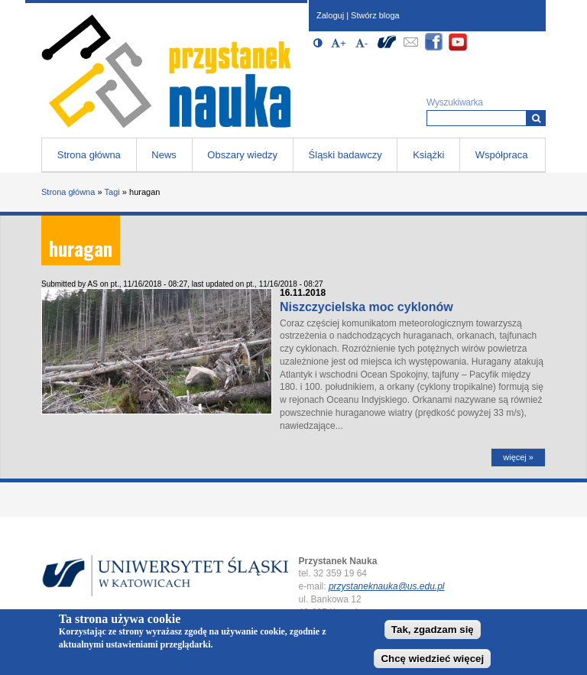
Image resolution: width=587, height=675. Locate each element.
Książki (428, 155)
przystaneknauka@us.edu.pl (387, 586)
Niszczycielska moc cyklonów (366, 306)
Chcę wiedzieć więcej (432, 661)
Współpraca (501, 155)
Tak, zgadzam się (432, 632)
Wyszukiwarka (454, 102)
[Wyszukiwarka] (536, 118)
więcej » (518, 457)
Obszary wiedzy (242, 155)
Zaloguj (330, 15)
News (164, 155)
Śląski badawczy (345, 155)
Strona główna (89, 155)
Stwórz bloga (375, 15)
